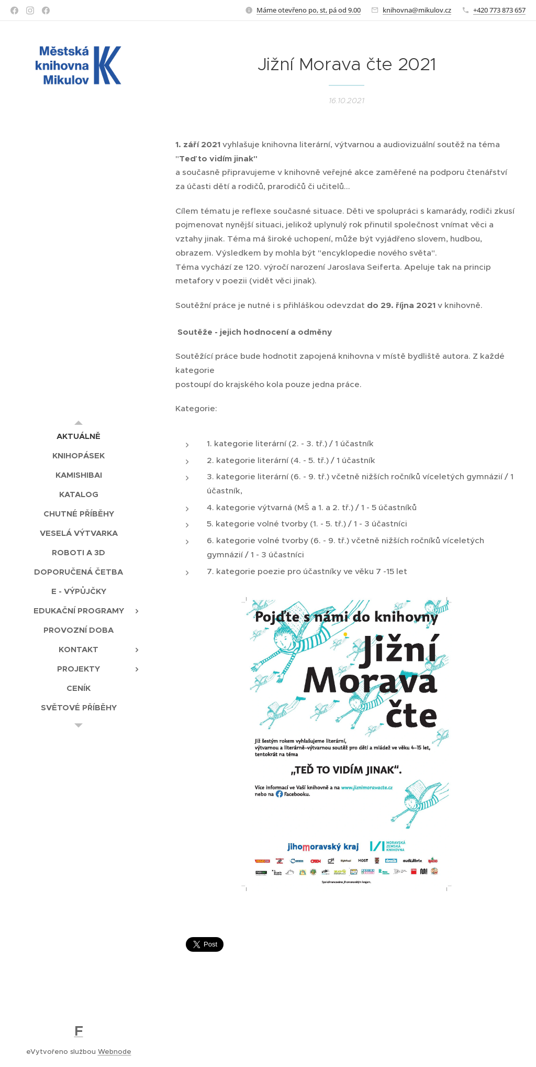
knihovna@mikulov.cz (417, 10)
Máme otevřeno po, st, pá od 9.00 (308, 10)
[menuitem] (78, 436)
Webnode (114, 1051)
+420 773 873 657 (499, 10)
